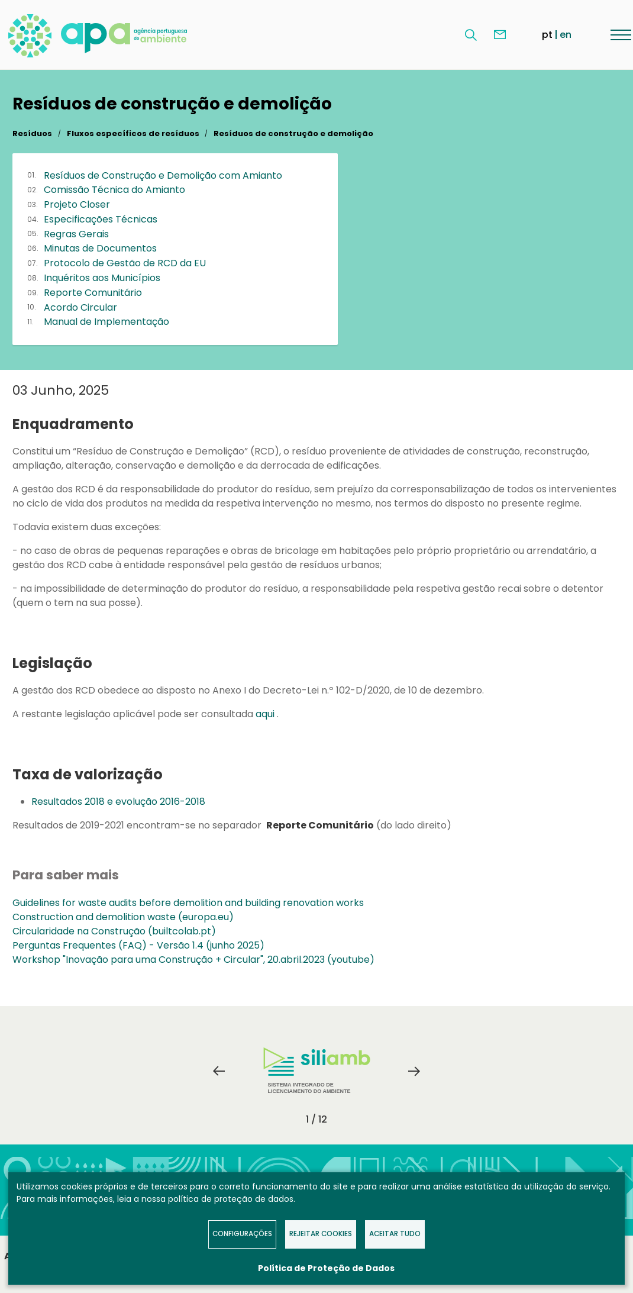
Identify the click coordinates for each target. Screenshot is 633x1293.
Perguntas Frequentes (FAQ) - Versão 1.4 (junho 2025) (138, 945)
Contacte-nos (500, 35)
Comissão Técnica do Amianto (114, 189)
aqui (266, 714)
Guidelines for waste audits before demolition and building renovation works (188, 903)
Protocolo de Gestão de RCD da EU (125, 263)
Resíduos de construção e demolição (293, 133)
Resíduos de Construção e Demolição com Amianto (163, 175)
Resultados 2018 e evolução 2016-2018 (118, 801)
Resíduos (32, 133)
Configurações (242, 1234)
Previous (219, 1071)
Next (414, 1071)
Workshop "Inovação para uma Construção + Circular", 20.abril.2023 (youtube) (193, 959)
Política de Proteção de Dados (326, 1268)
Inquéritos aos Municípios (102, 278)
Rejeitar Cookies (320, 1234)
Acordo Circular (80, 307)
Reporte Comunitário (93, 292)
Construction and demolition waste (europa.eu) (123, 917)
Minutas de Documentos (100, 248)
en (565, 34)
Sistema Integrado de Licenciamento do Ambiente (316, 1070)
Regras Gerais (76, 234)
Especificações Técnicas (100, 219)
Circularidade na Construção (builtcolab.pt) (114, 931)
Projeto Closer (77, 204)
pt (547, 34)
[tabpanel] (316, 1071)
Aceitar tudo (395, 1234)
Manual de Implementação (106, 321)
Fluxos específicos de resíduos (133, 133)
